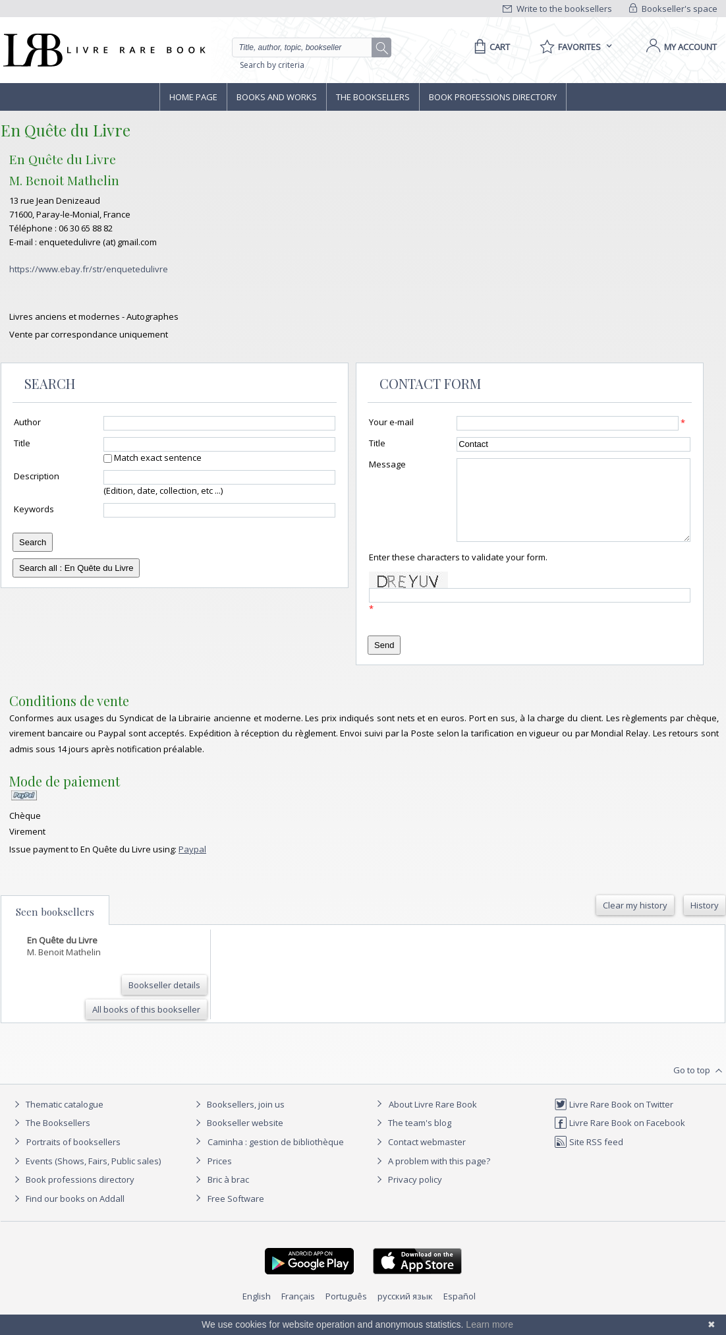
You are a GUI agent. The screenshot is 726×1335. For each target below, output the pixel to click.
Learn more (489, 1324)
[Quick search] (307, 47)
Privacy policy (407, 1195)
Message (387, 464)
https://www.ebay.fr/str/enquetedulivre (88, 269)
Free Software (236, 1214)
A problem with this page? (431, 1176)
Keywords (34, 509)
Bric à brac (228, 1195)
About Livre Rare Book (433, 1120)
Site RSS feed (588, 1157)
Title (22, 443)
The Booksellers (373, 97)
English (256, 1312)
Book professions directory (493, 97)
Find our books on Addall (68, 1214)
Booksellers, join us (238, 1120)
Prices (220, 1177)
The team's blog (412, 1138)
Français (298, 1312)
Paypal (192, 865)
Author (27, 422)
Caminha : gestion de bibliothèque (276, 1158)
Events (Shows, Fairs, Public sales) (86, 1176)
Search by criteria (272, 65)
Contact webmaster (419, 1157)
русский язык (405, 1312)
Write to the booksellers (557, 9)
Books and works (277, 97)
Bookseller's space (673, 9)
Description (36, 476)
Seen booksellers (55, 927)
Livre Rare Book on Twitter (613, 1120)
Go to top (699, 1086)
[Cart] (490, 47)
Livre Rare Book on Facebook (619, 1138)
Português (346, 1312)
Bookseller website (237, 1138)
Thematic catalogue (57, 1120)
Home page (193, 97)
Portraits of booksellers (73, 1158)
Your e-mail (391, 422)
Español (459, 1312)
